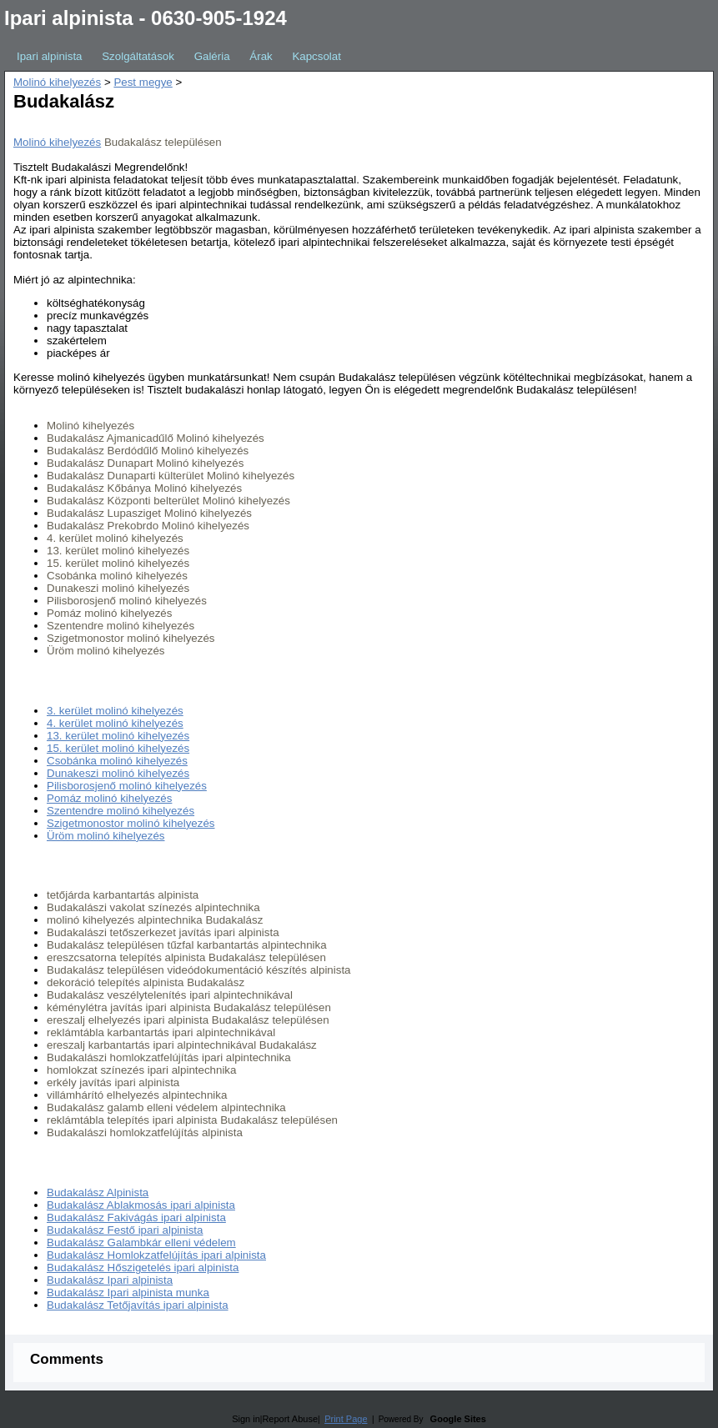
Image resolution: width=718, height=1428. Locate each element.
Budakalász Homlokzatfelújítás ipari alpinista (156, 1255)
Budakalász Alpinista (97, 1192)
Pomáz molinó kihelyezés (109, 798)
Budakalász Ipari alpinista (110, 1280)
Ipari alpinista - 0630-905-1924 (145, 18)
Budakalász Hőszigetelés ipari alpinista (142, 1267)
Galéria (212, 56)
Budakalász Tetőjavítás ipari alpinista (137, 1305)
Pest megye (142, 82)
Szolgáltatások (138, 56)
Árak (260, 56)
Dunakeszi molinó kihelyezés (118, 773)
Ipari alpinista (50, 56)
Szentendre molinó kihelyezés (120, 810)
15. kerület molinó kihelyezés (118, 748)
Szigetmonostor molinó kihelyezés (131, 823)
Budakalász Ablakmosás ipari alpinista (141, 1205)
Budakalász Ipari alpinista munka (128, 1292)
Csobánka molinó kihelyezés (117, 760)
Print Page (345, 1419)
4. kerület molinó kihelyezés (115, 723)
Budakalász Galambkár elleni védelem (141, 1242)
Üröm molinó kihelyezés (105, 835)
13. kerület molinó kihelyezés (118, 735)
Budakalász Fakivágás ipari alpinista (136, 1217)
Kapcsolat (316, 56)
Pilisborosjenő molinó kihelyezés (127, 785)
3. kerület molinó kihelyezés (115, 710)
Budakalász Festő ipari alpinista (125, 1230)
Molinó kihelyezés (57, 82)
